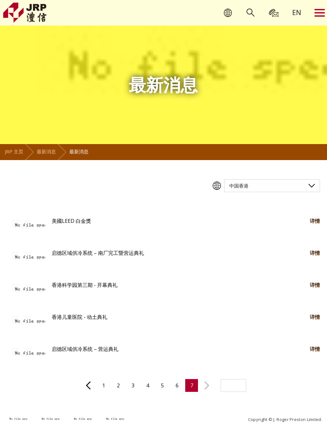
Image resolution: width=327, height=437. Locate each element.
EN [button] (296, 12)
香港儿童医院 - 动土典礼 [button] (79, 317)
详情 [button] (315, 221)
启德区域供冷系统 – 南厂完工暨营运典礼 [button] (98, 253)
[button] (26, 225)
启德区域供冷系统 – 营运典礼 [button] (85, 349)
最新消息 (46, 151)
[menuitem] (296, 12)
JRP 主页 (14, 151)
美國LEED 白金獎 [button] (71, 221)
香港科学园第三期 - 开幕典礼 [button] (85, 285)
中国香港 (238, 185)
